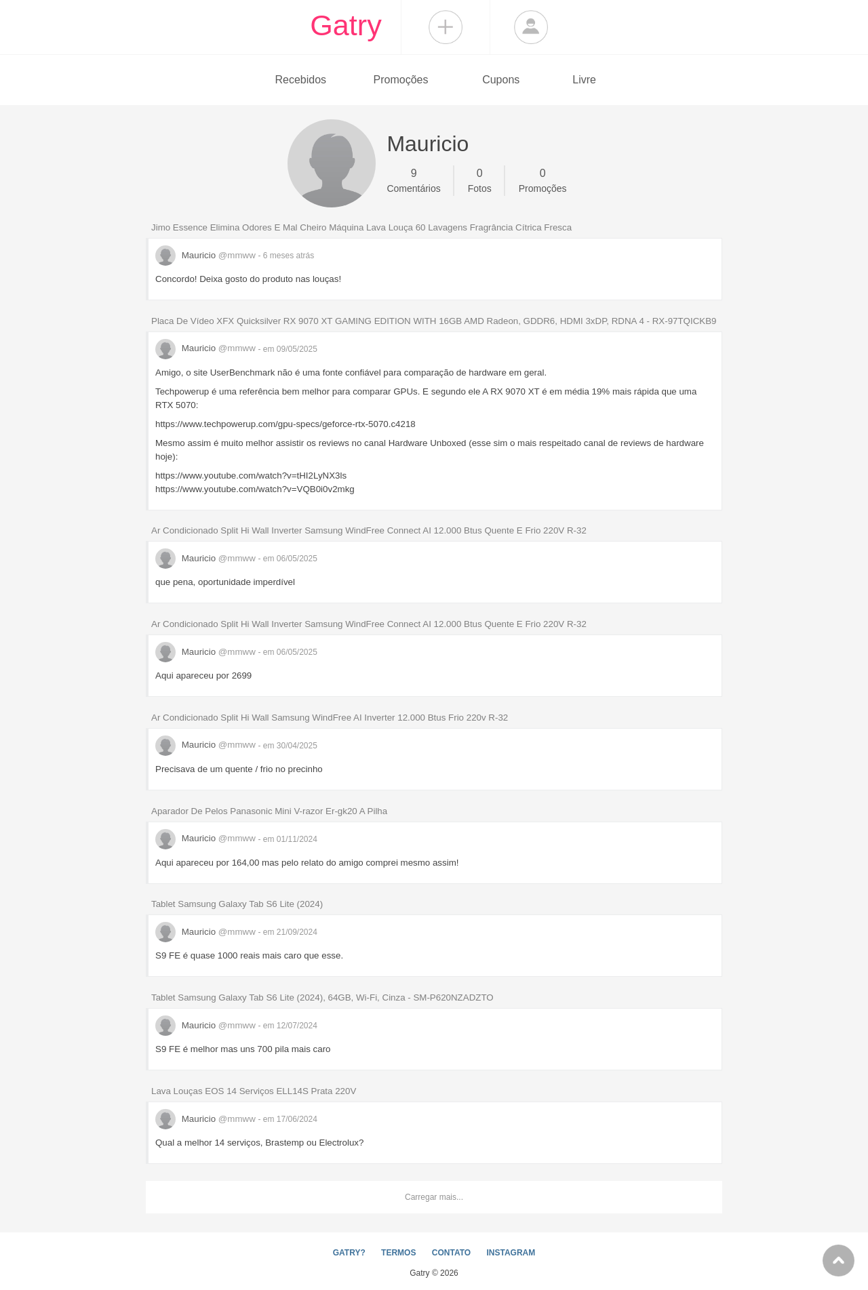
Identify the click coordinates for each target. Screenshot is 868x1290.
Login (531, 27)
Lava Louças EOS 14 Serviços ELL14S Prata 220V (253, 1091)
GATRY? (349, 1252)
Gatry (346, 25)
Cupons (500, 79)
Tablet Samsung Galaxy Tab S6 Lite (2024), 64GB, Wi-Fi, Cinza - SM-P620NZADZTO (322, 997)
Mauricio (206, 255)
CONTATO (451, 1252)
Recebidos (300, 79)
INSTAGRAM (510, 1252)
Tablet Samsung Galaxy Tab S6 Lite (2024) (237, 904)
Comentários (413, 179)
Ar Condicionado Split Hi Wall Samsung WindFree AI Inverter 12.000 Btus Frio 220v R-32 (329, 717)
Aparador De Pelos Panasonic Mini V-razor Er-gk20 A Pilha (269, 811)
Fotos (480, 179)
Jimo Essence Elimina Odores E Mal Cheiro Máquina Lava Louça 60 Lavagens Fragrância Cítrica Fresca (361, 227)
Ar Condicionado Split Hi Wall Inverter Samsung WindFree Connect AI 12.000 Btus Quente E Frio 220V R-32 (369, 530)
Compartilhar (445, 27)
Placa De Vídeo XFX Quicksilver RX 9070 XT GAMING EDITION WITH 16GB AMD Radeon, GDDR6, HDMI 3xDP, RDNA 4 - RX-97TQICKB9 (434, 321)
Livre (584, 79)
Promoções (401, 79)
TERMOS (398, 1252)
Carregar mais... (434, 1197)
